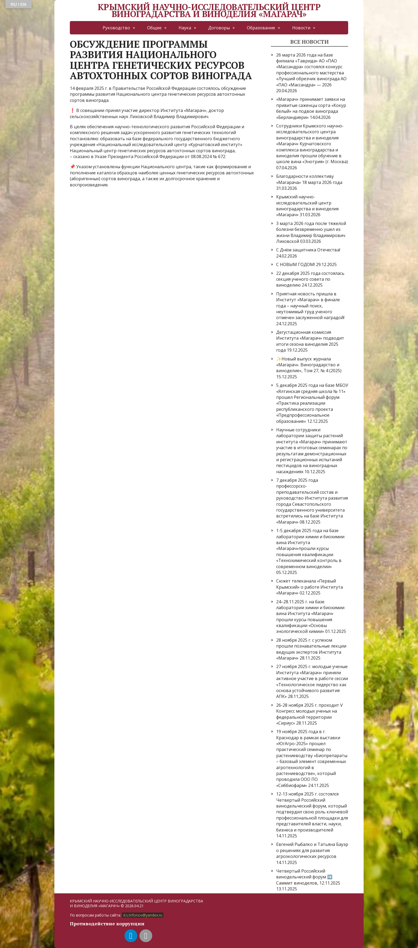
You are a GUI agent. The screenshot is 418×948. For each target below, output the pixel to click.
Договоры (219, 28)
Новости (301, 28)
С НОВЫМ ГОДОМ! (295, 264)
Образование (261, 28)
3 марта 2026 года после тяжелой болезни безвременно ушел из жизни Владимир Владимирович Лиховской (311, 232)
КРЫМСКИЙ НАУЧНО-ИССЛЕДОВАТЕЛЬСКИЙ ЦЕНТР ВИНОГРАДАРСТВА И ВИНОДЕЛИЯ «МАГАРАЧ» (209, 10)
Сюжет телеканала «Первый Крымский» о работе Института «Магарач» (309, 587)
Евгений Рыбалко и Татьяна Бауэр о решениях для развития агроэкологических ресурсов (312, 850)
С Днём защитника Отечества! (308, 250)
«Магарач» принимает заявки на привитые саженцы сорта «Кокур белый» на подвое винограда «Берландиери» (311, 108)
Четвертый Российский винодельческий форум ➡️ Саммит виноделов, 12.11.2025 (308, 877)
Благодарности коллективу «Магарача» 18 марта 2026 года (309, 179)
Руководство (116, 28)
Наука (185, 28)
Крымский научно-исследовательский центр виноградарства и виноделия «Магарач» (307, 206)
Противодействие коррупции (107, 923)
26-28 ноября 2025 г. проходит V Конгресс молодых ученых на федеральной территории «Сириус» (309, 714)
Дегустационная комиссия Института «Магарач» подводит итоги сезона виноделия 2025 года (310, 341)
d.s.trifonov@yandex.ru (142, 915)
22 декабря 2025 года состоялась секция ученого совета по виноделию (310, 279)
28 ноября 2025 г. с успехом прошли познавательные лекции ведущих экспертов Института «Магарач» (311, 649)
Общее (154, 28)
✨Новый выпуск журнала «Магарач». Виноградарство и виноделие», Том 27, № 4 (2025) (308, 365)
